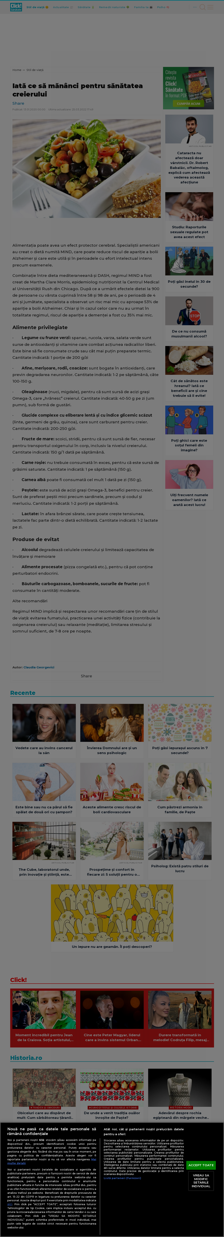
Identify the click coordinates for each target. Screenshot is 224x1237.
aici (9, 1204)
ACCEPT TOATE (201, 1165)
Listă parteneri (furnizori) (122, 1178)
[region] (112, 1179)
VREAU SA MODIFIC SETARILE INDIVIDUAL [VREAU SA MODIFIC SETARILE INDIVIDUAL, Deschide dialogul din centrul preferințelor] (201, 1181)
